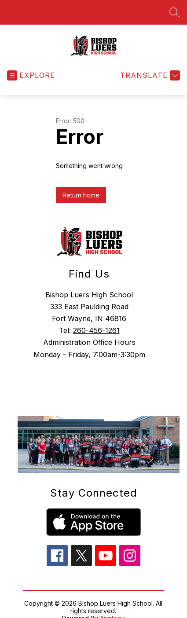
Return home (80, 195)
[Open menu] (31, 75)
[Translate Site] (149, 75)
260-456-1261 (96, 330)
